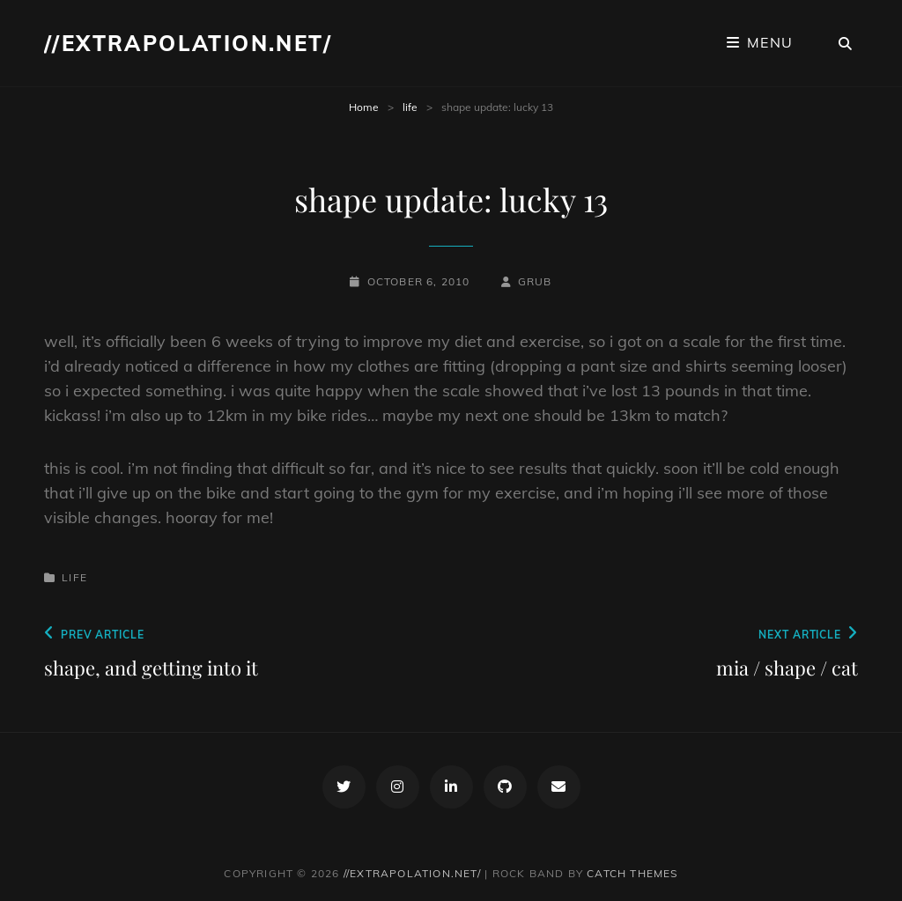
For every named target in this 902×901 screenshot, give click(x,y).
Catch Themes (632, 873)
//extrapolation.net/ (188, 43)
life (410, 107)
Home (364, 107)
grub (535, 281)
